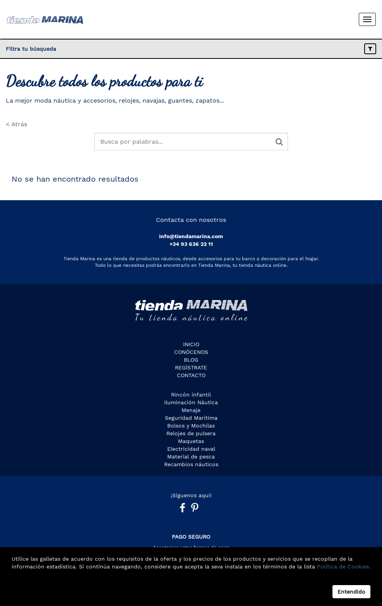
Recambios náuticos (191, 464)
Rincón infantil (191, 394)
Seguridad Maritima (191, 418)
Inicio (191, 344)
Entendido (351, 592)
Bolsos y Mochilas (191, 425)
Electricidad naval (191, 449)
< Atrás (16, 124)
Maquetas (191, 441)
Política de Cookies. (342, 566)
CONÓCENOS (191, 352)
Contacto (191, 375)
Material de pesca (191, 456)
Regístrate (191, 367)
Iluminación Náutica (191, 402)
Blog (191, 360)
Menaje (191, 410)
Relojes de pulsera (191, 433)
